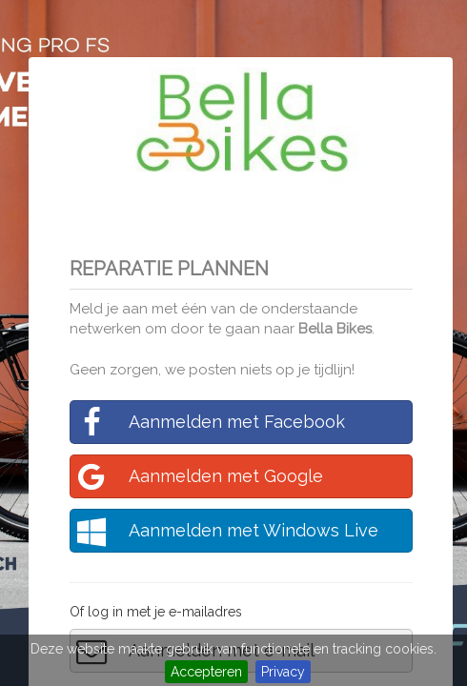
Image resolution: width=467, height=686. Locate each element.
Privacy (283, 671)
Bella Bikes (335, 328)
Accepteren (206, 671)
